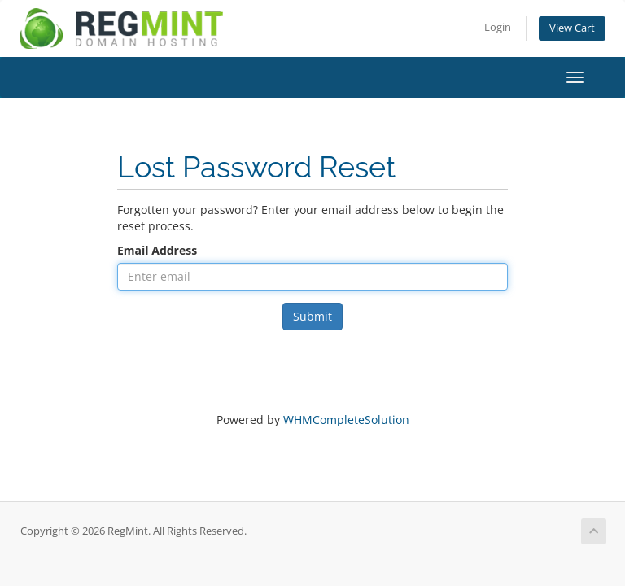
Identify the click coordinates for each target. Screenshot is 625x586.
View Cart (572, 28)
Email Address (157, 250)
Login (497, 27)
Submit (312, 316)
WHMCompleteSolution (346, 419)
